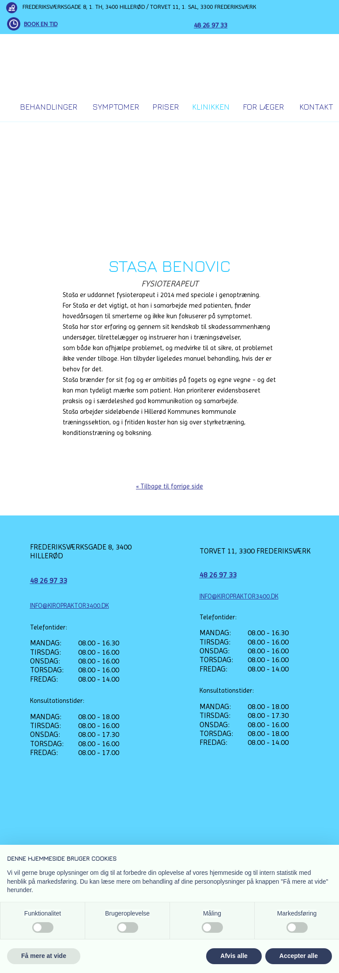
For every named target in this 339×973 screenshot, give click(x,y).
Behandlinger (48, 106)
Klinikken (211, 106)
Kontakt (316, 106)
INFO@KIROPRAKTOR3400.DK (69, 606)
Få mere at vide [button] (43, 955)
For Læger (263, 106)
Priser (165, 106)
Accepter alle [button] (298, 955)
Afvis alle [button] (233, 955)
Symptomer (116, 106)
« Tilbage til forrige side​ (169, 486)
